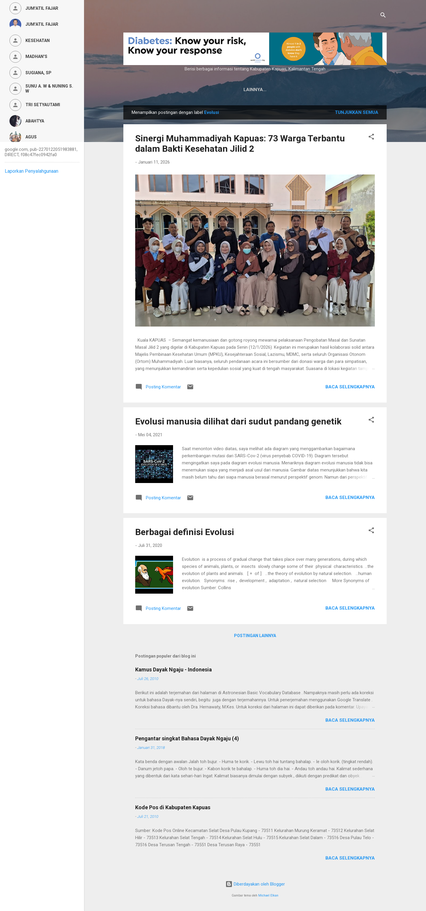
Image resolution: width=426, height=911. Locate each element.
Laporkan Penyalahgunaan (31, 171)
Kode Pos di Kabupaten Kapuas (172, 807)
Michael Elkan (268, 895)
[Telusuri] (383, 16)
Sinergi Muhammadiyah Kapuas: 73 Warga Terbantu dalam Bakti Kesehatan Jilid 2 (240, 143)
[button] (371, 137)
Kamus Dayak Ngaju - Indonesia (173, 669)
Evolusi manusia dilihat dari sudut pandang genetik (238, 421)
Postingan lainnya (255, 635)
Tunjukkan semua (356, 112)
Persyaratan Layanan (307, 89)
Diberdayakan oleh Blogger (255, 884)
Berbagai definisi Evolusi (184, 532)
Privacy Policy (251, 89)
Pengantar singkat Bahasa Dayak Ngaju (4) (187, 738)
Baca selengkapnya (350, 387)
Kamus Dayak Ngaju (198, 89)
